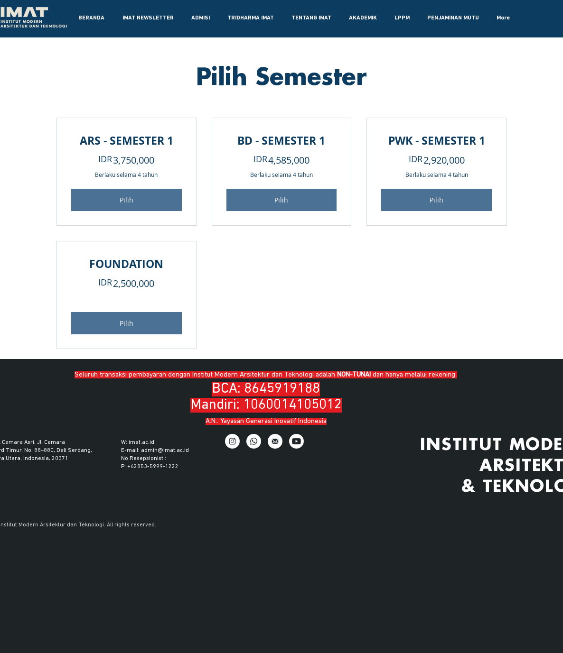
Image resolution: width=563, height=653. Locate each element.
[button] (200, 18)
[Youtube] (296, 441)
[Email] (275, 441)
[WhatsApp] (253, 441)
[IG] (232, 441)
